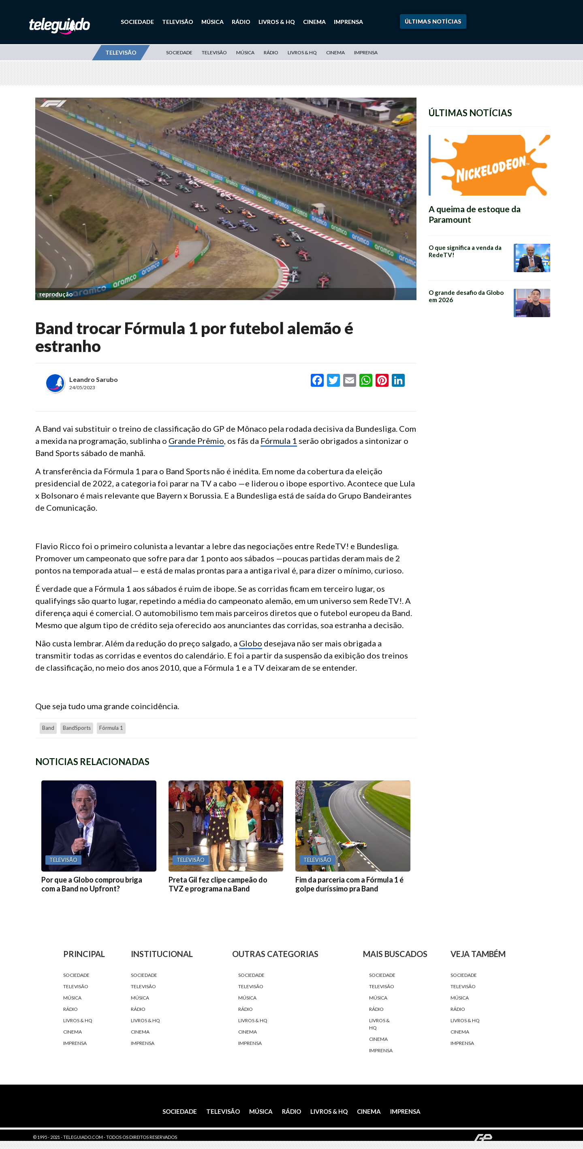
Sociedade (137, 21)
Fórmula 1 (279, 441)
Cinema (314, 21)
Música (212, 21)
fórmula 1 (111, 728)
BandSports (77, 728)
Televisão (177, 21)
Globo (250, 643)
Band (48, 728)
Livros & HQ (276, 21)
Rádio (241, 21)
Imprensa (348, 21)
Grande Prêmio (196, 441)
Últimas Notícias (433, 21)
